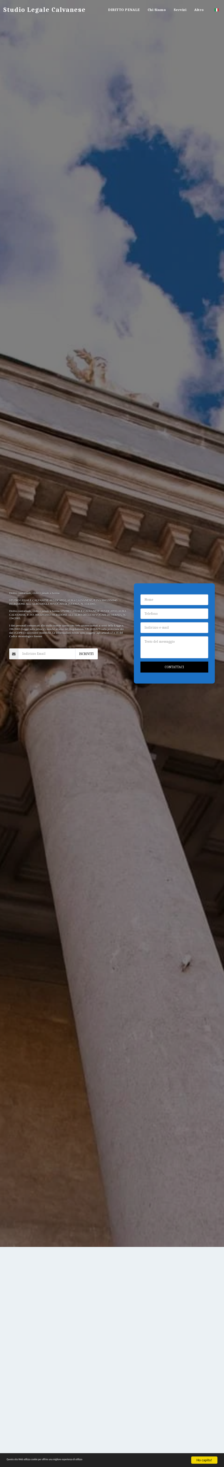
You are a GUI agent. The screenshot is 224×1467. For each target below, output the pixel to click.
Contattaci (174, 667)
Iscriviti (86, 654)
